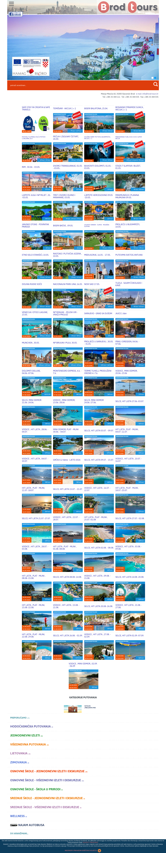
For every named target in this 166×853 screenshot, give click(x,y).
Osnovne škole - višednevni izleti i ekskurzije (47, 780)
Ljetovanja (20, 753)
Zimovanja (19, 762)
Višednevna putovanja (29, 744)
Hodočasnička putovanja (31, 726)
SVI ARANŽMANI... (19, 833)
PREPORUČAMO (20, 718)
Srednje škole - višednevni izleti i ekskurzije (45, 807)
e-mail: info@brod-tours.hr (147, 94)
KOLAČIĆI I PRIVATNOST (90, 842)
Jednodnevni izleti (26, 735)
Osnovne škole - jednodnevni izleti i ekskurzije (48, 771)
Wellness (18, 816)
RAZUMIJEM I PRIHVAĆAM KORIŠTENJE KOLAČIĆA (83, 851)
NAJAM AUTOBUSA (27, 825)
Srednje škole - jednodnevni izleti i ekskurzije (47, 798)
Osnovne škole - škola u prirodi (36, 789)
